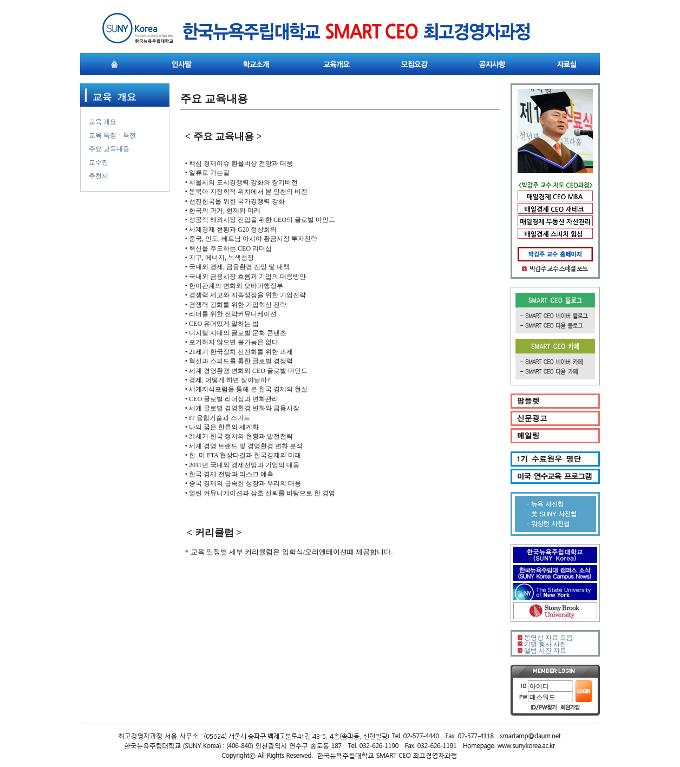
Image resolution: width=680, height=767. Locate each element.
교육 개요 (102, 122)
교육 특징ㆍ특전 (112, 135)
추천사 (98, 176)
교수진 (98, 162)
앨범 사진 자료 (545, 650)
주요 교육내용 (109, 149)
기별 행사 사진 (545, 644)
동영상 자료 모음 (548, 637)
